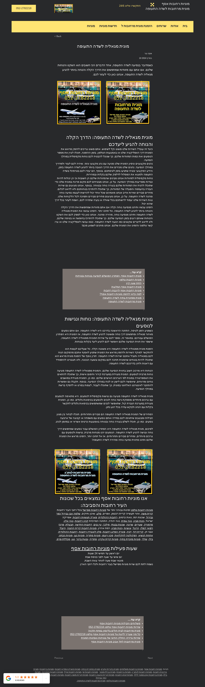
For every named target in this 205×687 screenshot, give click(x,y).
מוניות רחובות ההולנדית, (52, 674)
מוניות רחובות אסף (176, 3)
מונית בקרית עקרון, (109, 669)
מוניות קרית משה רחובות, (76, 674)
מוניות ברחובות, (46, 669)
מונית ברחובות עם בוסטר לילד (148, 674)
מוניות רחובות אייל (73, 672)
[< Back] (63, 36)
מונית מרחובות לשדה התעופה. (91, 680)
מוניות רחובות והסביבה (52, 672)
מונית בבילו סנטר (107, 672)
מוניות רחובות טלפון (115, 680)
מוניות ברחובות (123, 672)
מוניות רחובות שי (90, 672)
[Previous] (64, 658)
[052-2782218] (24, 8)
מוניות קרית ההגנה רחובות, (101, 674)
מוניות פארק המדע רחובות (67, 669)
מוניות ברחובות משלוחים (131, 669)
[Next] (145, 658)
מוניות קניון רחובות (124, 674)
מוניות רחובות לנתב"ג (142, 672)
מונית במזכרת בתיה (90, 669)
